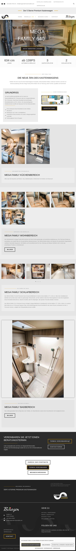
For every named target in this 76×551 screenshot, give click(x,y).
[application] (35, 16)
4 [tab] (40, 281)
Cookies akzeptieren (31, 544)
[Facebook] (2, 4)
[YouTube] (4, 4)
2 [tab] (37, 281)
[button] (73, 4)
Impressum (56, 548)
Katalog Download (44, 1)
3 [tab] (39, 281)
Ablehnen (46, 544)
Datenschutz (39, 548)
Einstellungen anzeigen (62, 544)
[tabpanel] (13, 271)
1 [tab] (35, 281)
